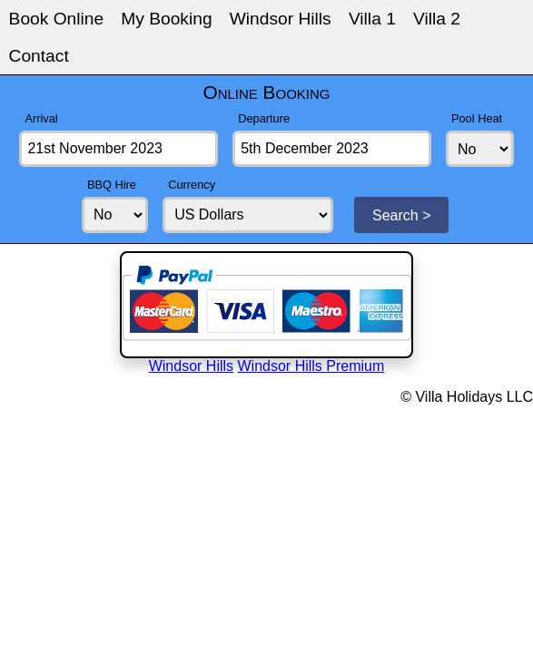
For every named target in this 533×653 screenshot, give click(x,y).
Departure (264, 118)
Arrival (41, 118)
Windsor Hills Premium (311, 366)
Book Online (56, 18)
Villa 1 (372, 18)
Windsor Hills (280, 18)
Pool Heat (476, 118)
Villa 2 (436, 18)
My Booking (166, 18)
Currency (191, 184)
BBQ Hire (111, 184)
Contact (39, 55)
